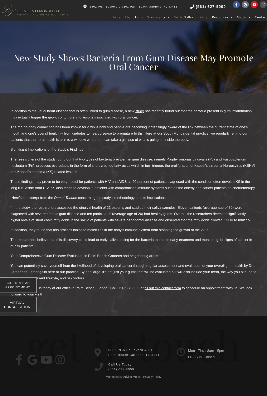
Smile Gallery (184, 17)
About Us (134, 17)
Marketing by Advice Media (123, 376)
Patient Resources (216, 17)
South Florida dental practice (185, 133)
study (139, 111)
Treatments (158, 17)
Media (244, 17)
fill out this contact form (163, 288)
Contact (261, 17)
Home (116, 17)
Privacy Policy (152, 376)
